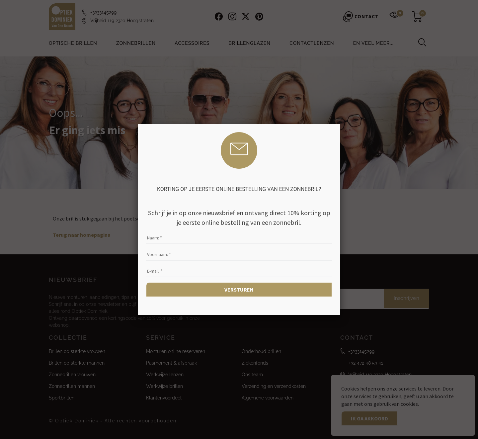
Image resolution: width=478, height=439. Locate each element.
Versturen (239, 289)
